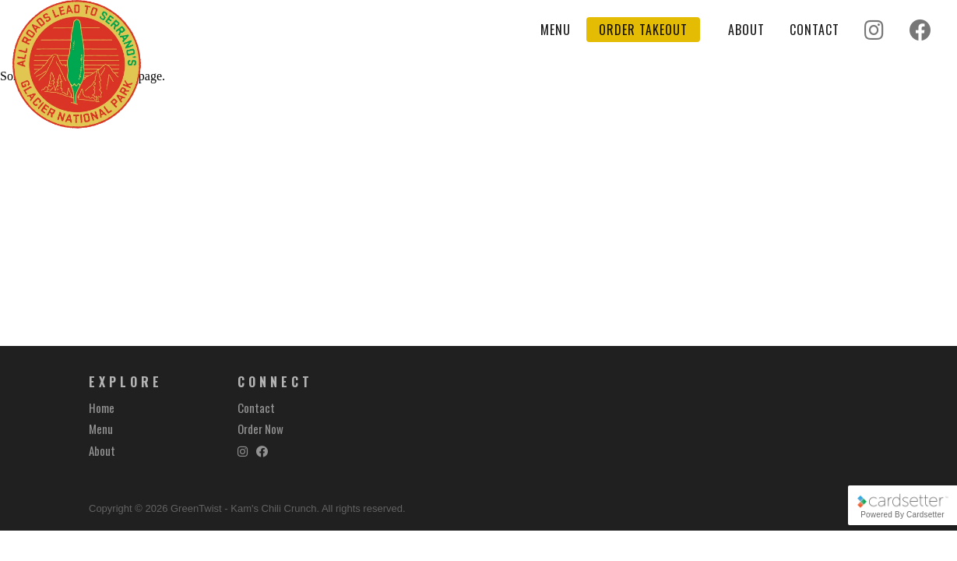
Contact (814, 29)
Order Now (260, 428)
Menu (555, 29)
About (746, 29)
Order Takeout (643, 29)
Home (101, 407)
